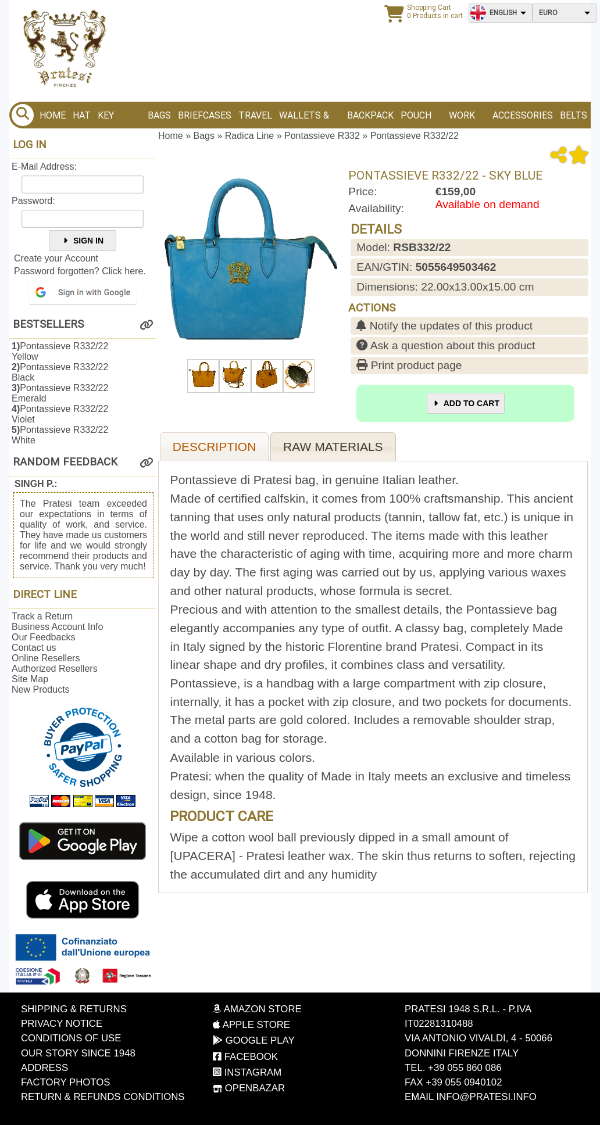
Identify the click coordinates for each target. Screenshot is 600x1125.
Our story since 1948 (78, 1053)
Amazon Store (257, 1009)
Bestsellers (48, 324)
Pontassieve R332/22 (414, 136)
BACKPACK (370, 115)
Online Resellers (46, 658)
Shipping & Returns (74, 1009)
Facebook (245, 1056)
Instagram (247, 1072)
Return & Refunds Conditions (103, 1096)
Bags (159, 115)
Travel (255, 115)
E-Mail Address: (44, 166)
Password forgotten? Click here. (80, 271)
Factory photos (65, 1082)
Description (214, 446)
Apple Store (251, 1024)
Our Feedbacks (43, 637)
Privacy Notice (61, 1023)
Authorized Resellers (55, 668)
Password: (33, 201)
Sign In (82, 240)
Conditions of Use (71, 1038)
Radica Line (249, 136)
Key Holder (115, 119)
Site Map (30, 679)
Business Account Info (57, 627)
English (503, 13)
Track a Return (42, 616)
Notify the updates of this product (444, 326)
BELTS (573, 115)
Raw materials (333, 446)
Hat (82, 115)
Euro (548, 13)
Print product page (409, 365)
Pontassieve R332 (322, 136)
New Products (41, 689)
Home (53, 115)
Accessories (522, 115)
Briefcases (204, 115)
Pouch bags (416, 119)
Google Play (254, 1040)
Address (44, 1067)
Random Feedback (65, 462)
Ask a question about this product (445, 345)
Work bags (462, 119)
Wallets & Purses (304, 119)
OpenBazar (249, 1088)
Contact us (34, 648)
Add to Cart (465, 403)
